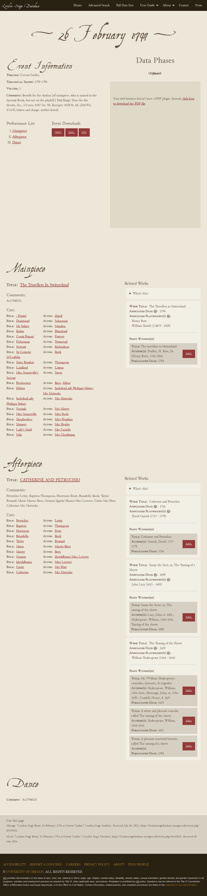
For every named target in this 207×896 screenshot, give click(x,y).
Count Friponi (25, 336)
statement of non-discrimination (181, 885)
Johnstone (61, 321)
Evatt (58, 531)
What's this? (141, 293)
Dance (16, 142)
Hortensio (22, 531)
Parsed (188, 73)
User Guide (147, 5)
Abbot (66, 383)
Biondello (22, 536)
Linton (59, 367)
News (198, 5)
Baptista (21, 526)
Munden (60, 326)
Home (78, 5)
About (167, 5)
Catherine (22, 572)
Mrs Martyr (62, 409)
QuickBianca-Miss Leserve (72, 557)
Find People (138, 864)
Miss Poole (62, 414)
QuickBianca (24, 562)
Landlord (22, 367)
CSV (84, 132)
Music (20, 546)
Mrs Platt (61, 567)
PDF (121, 73)
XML (71, 132)
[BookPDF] (155, 154)
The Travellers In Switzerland (44, 285)
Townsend (61, 342)
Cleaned (165, 73)
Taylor (20, 541)
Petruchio (22, 520)
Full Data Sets (125, 5)
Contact (184, 5)
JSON (58, 132)
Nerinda (21, 409)
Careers (73, 864)
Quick (58, 316)
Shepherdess (24, 419)
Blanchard (61, 331)
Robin (20, 331)
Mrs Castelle (63, 429)
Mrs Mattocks (63, 398)
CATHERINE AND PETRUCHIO (50, 480)
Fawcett (59, 336)
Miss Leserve (63, 562)
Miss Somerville (26, 414)
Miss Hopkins (64, 419)
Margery (21, 424)
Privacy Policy (97, 864)
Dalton (20, 388)
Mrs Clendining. (65, 434)
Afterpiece (19, 137)
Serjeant (21, 347)
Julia (19, 434)
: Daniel (21, 316)
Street (58, 372)
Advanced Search (99, 5)
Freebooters (23, 383)
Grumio (21, 557)
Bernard (60, 541)
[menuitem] (77, 5)
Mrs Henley (62, 424)
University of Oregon (25, 872)
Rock (58, 352)
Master (20, 551)
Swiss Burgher (25, 362)
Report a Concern (46, 864)
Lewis (58, 520)
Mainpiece (19, 131)
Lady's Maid (24, 429)
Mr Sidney (22, 326)
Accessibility (14, 864)
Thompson (62, 362)
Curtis (20, 567)
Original (143, 73)
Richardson (62, 347)
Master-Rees (63, 546)
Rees (58, 383)
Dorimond (23, 321)
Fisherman (23, 342)
